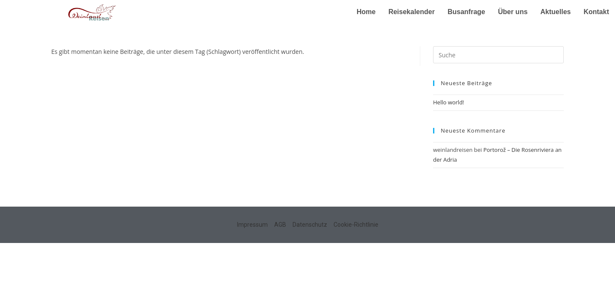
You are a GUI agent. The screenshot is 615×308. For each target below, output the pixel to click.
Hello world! (448, 102)
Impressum (252, 224)
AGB (280, 224)
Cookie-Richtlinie (356, 224)
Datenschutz (310, 224)
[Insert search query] (498, 54)
